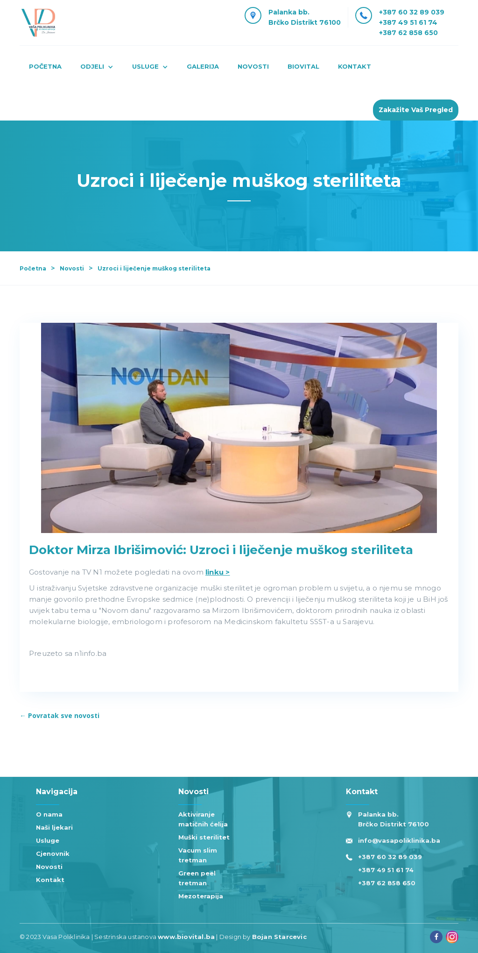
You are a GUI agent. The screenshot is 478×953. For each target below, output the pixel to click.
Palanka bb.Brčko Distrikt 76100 (304, 17)
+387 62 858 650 (408, 32)
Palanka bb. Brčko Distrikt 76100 (393, 819)
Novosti (72, 268)
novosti (253, 66)
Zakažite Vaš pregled (416, 110)
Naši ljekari (54, 827)
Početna (45, 66)
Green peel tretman (197, 878)
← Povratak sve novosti (59, 715)
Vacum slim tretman (197, 855)
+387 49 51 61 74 (408, 22)
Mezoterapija (200, 896)
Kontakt (50, 879)
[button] (97, 67)
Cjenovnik (53, 853)
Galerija (203, 66)
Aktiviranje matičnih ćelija (203, 819)
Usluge (47, 840)
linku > (217, 572)
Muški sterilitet (204, 837)
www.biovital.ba (186, 936)
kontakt (354, 66)
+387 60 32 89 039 (411, 12)
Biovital (303, 66)
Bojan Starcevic (279, 936)
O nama (49, 814)
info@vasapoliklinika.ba (399, 840)
